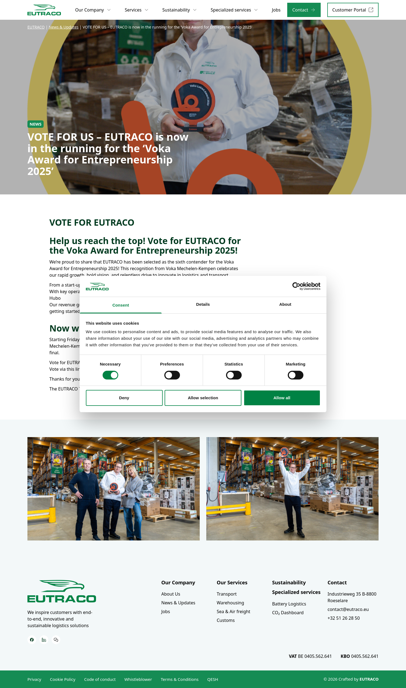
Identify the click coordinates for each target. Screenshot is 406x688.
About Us (170, 594)
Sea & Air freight (233, 611)
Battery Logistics (289, 604)
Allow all (282, 397)
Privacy (34, 679)
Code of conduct (100, 679)
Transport (227, 594)
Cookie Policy (62, 679)
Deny (124, 397)
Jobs (165, 611)
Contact (337, 582)
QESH (212, 679)
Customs (226, 620)
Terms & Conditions (180, 679)
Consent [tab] (120, 305)
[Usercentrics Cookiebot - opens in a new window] (296, 286)
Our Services (232, 582)
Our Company (178, 582)
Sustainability (289, 582)
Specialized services (296, 592)
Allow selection (203, 397)
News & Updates (178, 603)
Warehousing (230, 603)
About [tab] (285, 304)
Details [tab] (203, 304)
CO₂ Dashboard (288, 613)
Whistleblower (138, 679)
